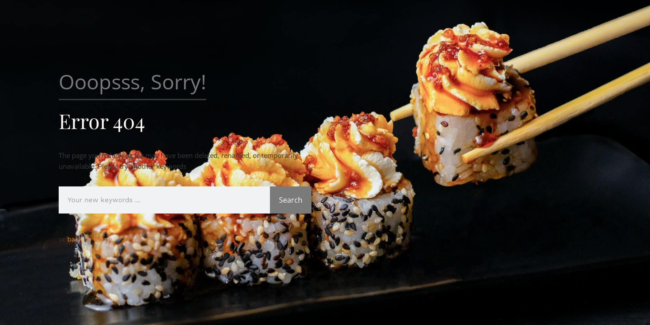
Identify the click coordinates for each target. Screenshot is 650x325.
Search (290, 200)
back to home (89, 239)
